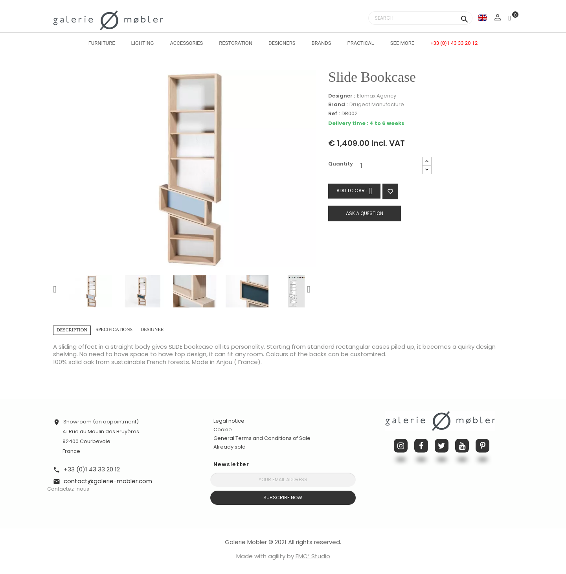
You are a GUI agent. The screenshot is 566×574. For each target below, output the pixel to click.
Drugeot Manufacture (376, 104)
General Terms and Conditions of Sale (262, 438)
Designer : (341, 96)
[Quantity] (390, 165)
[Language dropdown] (482, 17)
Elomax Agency (376, 95)
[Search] (420, 18)
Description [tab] (72, 330)
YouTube (462, 446)
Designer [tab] (152, 329)
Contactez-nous (68, 489)
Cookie (222, 429)
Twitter (441, 446)
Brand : (337, 104)
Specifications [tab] (114, 329)
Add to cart (354, 190)
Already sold (229, 447)
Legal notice (228, 421)
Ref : (334, 113)
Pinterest (482, 446)
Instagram (401, 446)
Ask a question (364, 213)
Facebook (421, 446)
